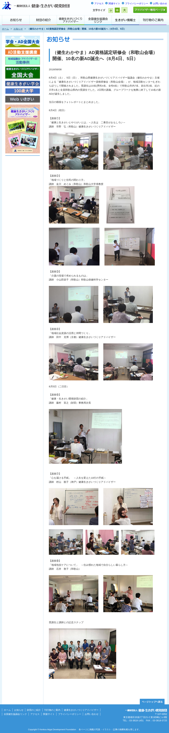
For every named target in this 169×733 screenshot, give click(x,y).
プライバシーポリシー (136, 3)
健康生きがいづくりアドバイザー (81, 710)
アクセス (99, 3)
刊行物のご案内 (52, 710)
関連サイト (114, 3)
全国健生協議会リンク (15, 714)
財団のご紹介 (34, 710)
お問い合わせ (160, 3)
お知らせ (18, 28)
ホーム (5, 28)
